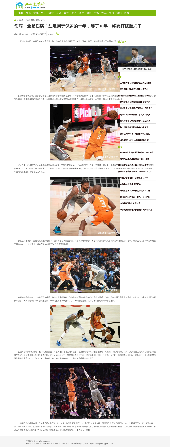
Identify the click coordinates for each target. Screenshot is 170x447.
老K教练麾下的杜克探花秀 (129, 203)
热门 (120, 77)
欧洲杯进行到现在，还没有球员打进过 (134, 134)
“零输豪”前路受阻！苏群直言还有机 (133, 178)
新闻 (28, 13)
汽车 (104, 13)
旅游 (96, 13)
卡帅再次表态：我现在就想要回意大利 (134, 102)
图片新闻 (122, 42)
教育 (66, 13)
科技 (51, 13)
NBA (42, 20)
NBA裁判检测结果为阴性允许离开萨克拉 (135, 210)
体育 (81, 13)
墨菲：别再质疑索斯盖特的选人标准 (133, 127)
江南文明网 (30, 20)
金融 (58, 13)
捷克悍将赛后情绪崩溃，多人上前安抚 (134, 115)
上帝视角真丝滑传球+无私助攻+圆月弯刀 (135, 108)
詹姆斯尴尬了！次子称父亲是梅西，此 (134, 191)
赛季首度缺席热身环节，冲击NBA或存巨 (135, 172)
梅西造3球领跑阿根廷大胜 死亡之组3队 (134, 96)
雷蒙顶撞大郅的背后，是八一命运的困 (134, 197)
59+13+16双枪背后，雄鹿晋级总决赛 (133, 140)
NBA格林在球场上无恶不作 (129, 184)
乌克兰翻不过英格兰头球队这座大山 (133, 89)
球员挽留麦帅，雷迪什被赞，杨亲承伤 (134, 121)
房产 (73, 13)
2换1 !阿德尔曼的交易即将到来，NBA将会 (135, 152)
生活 (43, 13)
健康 (88, 13)
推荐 (120, 147)
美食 (111, 13)
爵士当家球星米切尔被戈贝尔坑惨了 (133, 165)
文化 (36, 13)
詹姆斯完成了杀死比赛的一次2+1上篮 (133, 159)
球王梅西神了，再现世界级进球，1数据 (137, 69)
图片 (126, 13)
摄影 (119, 13)
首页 (20, 13)
